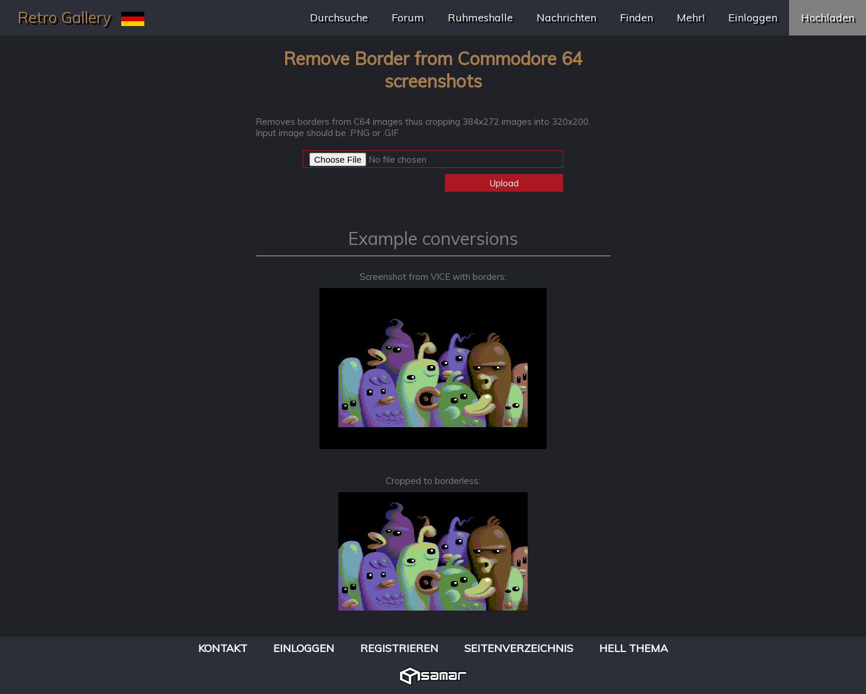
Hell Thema (633, 648)
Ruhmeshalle (480, 17)
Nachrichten (566, 17)
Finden (636, 17)
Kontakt (222, 648)
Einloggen (752, 17)
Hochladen (827, 17)
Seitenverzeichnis (518, 648)
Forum (408, 17)
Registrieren (399, 648)
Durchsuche (339, 17)
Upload (504, 183)
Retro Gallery (64, 17)
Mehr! (691, 17)
